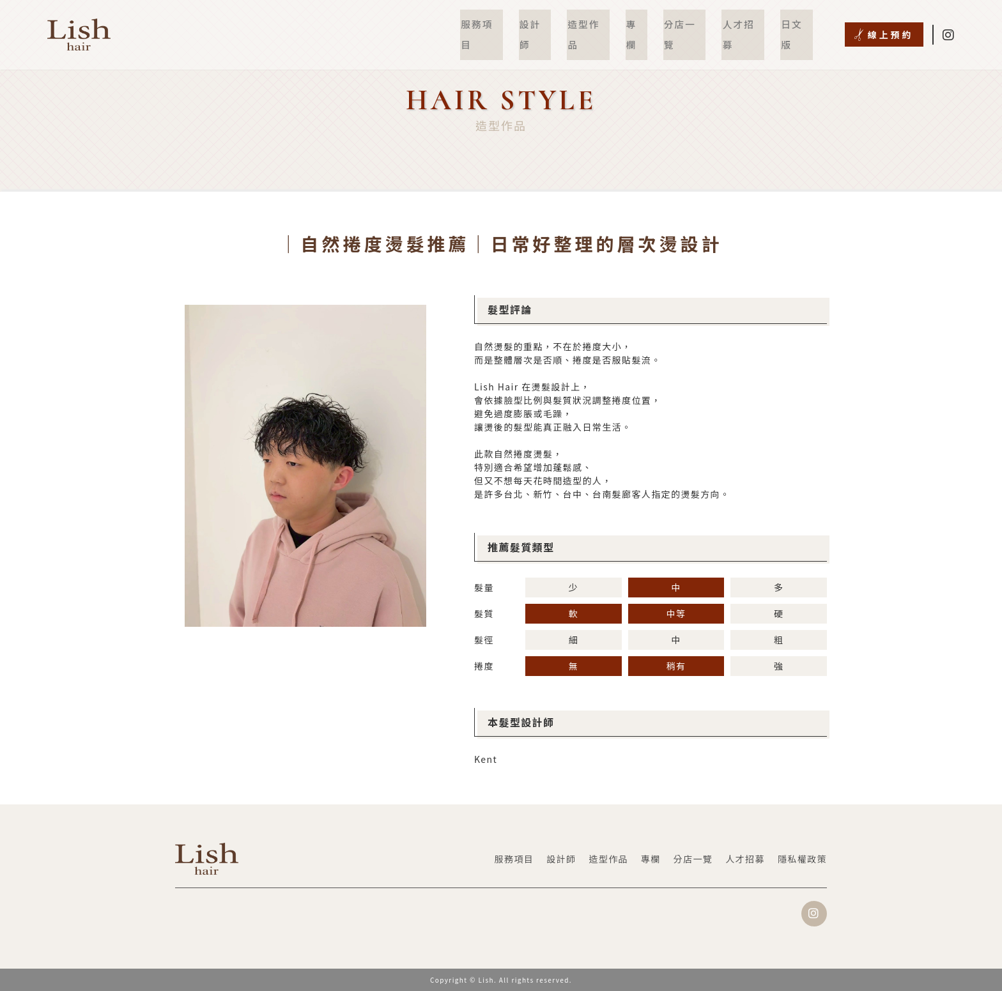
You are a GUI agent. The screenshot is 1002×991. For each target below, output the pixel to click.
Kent (485, 759)
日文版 (797, 25)
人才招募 (745, 25)
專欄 (642, 25)
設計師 (543, 25)
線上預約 (891, 25)
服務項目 (492, 25)
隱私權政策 (802, 858)
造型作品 (595, 25)
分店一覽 (688, 25)
